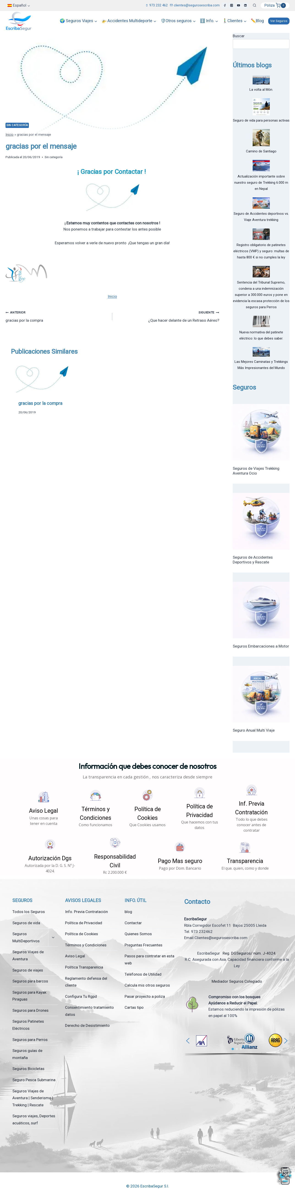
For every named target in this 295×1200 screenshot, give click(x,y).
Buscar (239, 36)
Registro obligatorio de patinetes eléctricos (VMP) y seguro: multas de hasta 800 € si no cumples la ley (261, 251)
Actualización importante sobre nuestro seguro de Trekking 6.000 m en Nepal (261, 182)
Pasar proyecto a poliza (145, 996)
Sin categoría (17, 125)
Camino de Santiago (261, 151)
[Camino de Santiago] (261, 137)
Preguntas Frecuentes (143, 945)
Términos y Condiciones (86, 945)
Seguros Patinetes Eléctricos (28, 1025)
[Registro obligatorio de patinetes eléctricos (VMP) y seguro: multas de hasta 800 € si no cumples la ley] (261, 234)
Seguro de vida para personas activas (261, 120)
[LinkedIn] (245, 5)
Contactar (133, 923)
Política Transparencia (84, 967)
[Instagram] (232, 5)
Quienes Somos (138, 934)
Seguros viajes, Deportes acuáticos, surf (33, 1119)
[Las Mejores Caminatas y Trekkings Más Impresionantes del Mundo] (261, 352)
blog (128, 911)
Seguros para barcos (30, 981)
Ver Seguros (278, 21)
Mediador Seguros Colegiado (237, 981)
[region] (237, 1043)
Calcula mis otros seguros (147, 985)
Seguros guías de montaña (27, 1054)
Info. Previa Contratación (86, 911)
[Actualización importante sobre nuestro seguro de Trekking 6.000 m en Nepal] (261, 165)
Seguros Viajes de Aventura (28, 955)
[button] (44, 808)
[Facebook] (225, 5)
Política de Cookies (81, 934)
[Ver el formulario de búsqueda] (254, 5)
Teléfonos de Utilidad (143, 974)
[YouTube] (238, 5)
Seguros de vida (26, 923)
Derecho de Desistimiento (87, 1025)
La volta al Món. (261, 90)
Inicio (9, 135)
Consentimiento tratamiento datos (89, 1011)
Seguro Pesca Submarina (33, 1080)
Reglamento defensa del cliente (86, 982)
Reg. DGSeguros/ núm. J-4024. (249, 953)
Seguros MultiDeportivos (26, 937)
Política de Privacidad (83, 923)
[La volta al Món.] (261, 80)
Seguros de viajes (27, 970)
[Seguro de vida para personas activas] (261, 106)
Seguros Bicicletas (28, 1068)
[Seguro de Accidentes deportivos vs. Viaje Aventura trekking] (261, 203)
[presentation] (41, 377)
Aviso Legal (75, 956)
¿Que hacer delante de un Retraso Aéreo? (167, 316)
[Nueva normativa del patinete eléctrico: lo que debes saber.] (261, 321)
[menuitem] (18, 5)
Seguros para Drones (30, 1010)
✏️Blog (257, 20)
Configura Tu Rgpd (81, 996)
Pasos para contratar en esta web (149, 959)
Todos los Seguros (28, 911)
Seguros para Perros (30, 1039)
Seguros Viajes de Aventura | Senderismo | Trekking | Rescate (32, 1098)
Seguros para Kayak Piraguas (29, 996)
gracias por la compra (56, 316)
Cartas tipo (134, 1007)
